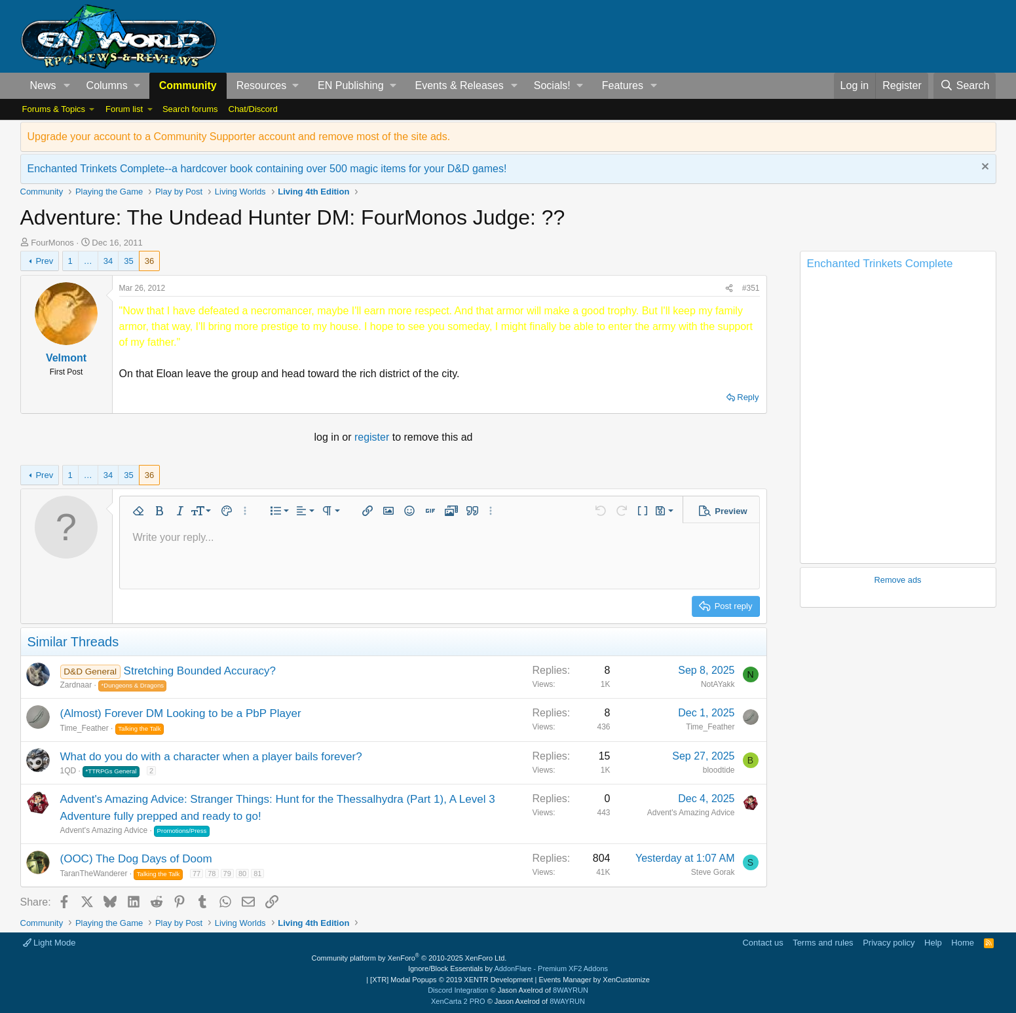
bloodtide (719, 770)
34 (108, 261)
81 (257, 873)
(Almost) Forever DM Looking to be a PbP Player (180, 713)
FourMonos (52, 243)
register (373, 437)
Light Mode (49, 943)
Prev (44, 261)
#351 (751, 288)
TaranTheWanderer (94, 873)
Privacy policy (888, 943)
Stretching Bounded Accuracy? (200, 671)
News (43, 85)
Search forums (190, 109)
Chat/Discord (253, 109)
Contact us (762, 943)
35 (128, 261)
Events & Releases (459, 85)
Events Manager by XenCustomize (593, 980)
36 (149, 261)
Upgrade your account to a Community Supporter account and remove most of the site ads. (239, 136)
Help (933, 943)
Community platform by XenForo (409, 958)
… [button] (88, 261)
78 (212, 873)
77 (196, 873)
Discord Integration (458, 990)
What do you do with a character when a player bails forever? (211, 756)
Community (188, 85)
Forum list (124, 109)
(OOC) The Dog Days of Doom (136, 859)
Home (962, 943)
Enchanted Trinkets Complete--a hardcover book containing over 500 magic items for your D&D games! (267, 168)
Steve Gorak (713, 872)
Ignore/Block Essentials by (508, 968)
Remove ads (898, 580)
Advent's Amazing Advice (104, 830)
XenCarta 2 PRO (458, 1001)
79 (227, 873)
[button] (66, 86)
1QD (68, 770)
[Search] (964, 86)
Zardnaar (76, 685)
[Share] (729, 288)
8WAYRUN (570, 990)
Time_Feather (84, 728)
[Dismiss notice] (983, 168)
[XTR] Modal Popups (451, 980)
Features (622, 85)
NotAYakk (718, 684)
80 (242, 873)
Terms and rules (823, 943)
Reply (748, 397)
